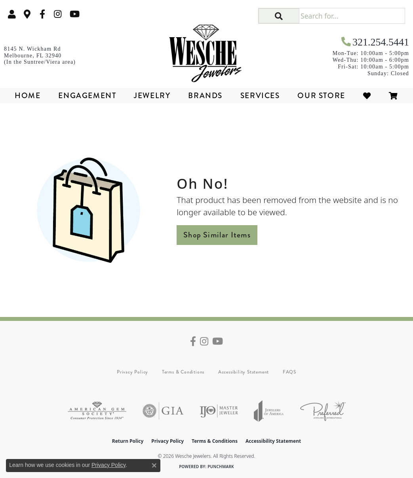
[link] (27, 14)
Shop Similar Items (217, 235)
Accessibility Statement (243, 372)
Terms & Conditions (183, 372)
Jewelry (152, 95)
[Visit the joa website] (269, 411)
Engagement (87, 95)
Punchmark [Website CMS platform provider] (220, 466)
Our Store (321, 95)
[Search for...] (352, 15)
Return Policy (128, 441)
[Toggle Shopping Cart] (393, 95)
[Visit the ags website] (97, 411)
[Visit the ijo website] (219, 411)
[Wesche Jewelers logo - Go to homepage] (206, 50)
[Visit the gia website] (163, 411)
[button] (12, 14)
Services (260, 95)
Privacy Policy (132, 372)
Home (27, 95)
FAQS (289, 372)
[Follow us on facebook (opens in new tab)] (42, 14)
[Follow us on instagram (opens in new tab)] (58, 14)
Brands (205, 95)
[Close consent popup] (154, 465)
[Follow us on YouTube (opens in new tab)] (75, 14)
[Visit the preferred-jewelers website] (323, 411)
